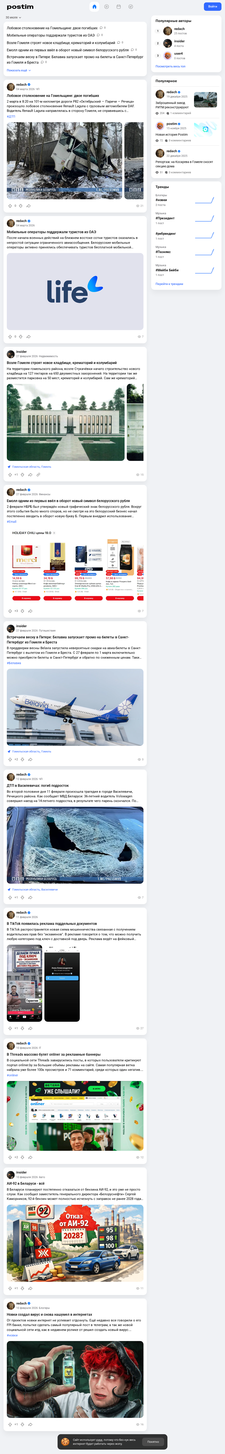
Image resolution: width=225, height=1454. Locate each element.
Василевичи (49, 889)
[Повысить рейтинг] (10, 206)
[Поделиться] (28, 206)
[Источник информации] (38, 474)
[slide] (64, 160)
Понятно (153, 1441)
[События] (118, 7)
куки (99, 1439)
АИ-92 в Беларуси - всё (26, 1183)
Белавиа (15, 663)
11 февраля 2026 (27, 917)
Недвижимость (48, 356)
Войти (212, 6)
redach (23, 84)
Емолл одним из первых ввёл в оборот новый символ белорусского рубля (68, 501)
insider (21, 351)
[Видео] (106, 7)
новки (13, 1335)
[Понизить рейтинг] (20, 206)
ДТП (12, 116)
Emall (12, 522)
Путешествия (47, 630)
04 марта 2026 (25, 89)
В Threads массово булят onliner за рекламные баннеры (54, 1054)
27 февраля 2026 (27, 356)
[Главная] (94, 7)
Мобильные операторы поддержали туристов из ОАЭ (51, 232)
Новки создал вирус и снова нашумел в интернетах (49, 1314)
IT (40, 1047)
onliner (13, 1075)
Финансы (44, 494)
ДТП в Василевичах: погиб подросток (38, 785)
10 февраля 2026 (27, 1047)
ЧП (38, 89)
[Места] (131, 7)
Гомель (46, 466)
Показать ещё (17, 70)
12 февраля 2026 (27, 779)
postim (20, 6)
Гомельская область (26, 466)
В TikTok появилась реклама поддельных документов (52, 924)
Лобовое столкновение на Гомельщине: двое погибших (53, 96)
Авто (42, 1177)
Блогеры (44, 1308)
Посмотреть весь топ (170, 66)
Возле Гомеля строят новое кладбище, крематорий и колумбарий (62, 363)
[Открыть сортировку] (14, 17)
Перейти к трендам (169, 284)
